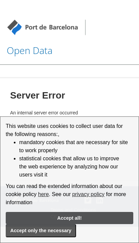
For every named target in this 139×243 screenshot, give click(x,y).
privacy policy (88, 194)
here (43, 194)
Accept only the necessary (41, 230)
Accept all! (69, 218)
